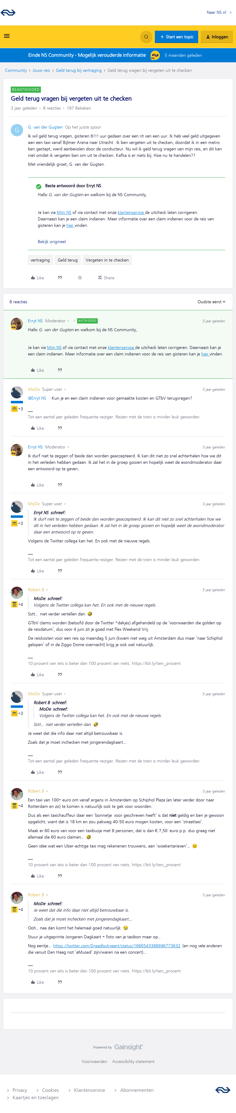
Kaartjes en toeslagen (36, 1097)
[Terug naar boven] (224, 1052)
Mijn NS (64, 212)
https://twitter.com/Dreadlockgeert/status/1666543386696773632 (116, 945)
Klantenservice (89, 1090)
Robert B (36, 589)
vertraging (40, 260)
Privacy (20, 1090)
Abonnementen (137, 1090)
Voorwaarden (94, 1061)
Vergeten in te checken (107, 260)
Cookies (50, 1090)
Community (16, 70)
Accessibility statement (133, 1061)
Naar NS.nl (216, 12)
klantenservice (131, 212)
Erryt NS (35, 320)
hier (70, 225)
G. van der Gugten (45, 127)
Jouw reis (41, 70)
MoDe (34, 389)
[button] (6, 38)
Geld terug (68, 260)
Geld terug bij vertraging (79, 70)
